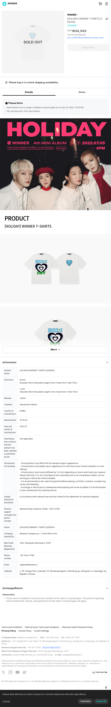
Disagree (6, 701)
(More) (82, 694)
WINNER (71, 14)
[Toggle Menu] (106, 4)
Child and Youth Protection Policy (77, 627)
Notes (82, 92)
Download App (99, 672)
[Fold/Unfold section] (55, 362)
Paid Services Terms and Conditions (42, 627)
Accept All (101, 701)
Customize (85, 701)
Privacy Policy (9, 631)
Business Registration (51, 647)
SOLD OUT (88, 47)
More (56, 349)
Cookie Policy (24, 631)
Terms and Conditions (12, 627)
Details (29, 92)
